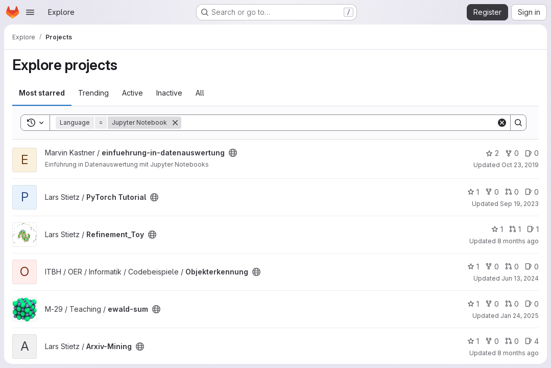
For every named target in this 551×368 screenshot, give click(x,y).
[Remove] (175, 123)
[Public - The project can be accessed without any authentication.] (233, 153)
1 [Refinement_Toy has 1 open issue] (533, 229)
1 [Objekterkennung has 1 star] (473, 266)
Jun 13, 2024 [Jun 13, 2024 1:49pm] (520, 278)
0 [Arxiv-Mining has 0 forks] (492, 341)
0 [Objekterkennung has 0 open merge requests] (512, 266)
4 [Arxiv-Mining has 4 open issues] (532, 341)
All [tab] (200, 92)
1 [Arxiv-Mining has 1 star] (473, 341)
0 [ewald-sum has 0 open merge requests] (512, 304)
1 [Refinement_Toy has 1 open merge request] (515, 229)
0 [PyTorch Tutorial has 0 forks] (492, 192)
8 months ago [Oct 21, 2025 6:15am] (518, 241)
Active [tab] (132, 92)
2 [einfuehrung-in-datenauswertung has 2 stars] (492, 153)
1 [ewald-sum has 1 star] (473, 304)
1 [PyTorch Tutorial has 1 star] (473, 192)
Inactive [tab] (169, 92)
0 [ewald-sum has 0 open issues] (532, 304)
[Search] (338, 123)
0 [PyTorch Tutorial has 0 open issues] (532, 192)
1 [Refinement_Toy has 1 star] (497, 229)
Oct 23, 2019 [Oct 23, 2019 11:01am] (520, 165)
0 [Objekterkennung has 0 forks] (492, 266)
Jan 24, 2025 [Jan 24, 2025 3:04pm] (519, 315)
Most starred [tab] (42, 92)
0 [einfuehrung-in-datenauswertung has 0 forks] (512, 153)
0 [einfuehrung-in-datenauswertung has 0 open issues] (532, 153)
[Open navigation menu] (30, 12)
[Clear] (502, 123)
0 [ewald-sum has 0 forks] (492, 304)
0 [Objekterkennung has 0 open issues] (532, 266)
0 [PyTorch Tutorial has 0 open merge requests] (512, 192)
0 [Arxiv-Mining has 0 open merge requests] (512, 341)
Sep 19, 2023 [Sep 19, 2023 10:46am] (519, 204)
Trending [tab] (93, 92)
